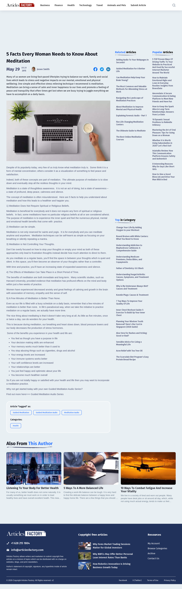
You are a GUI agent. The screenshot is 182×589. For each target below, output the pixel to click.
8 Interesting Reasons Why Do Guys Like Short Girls (163, 173)
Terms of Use (152, 585)
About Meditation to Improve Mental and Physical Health (130, 108)
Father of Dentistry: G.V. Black (130, 269)
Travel (99, 5)
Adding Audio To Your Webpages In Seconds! (131, 61)
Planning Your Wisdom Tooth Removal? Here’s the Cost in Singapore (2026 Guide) (130, 328)
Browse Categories (157, 553)
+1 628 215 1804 (18, 547)
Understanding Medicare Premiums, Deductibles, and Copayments (129, 260)
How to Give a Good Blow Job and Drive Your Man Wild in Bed (163, 183)
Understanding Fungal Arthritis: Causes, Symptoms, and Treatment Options (131, 278)
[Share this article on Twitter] (102, 69)
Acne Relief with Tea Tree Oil (129, 355)
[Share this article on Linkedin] (108, 69)
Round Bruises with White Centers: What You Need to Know (132, 238)
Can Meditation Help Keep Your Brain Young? (131, 79)
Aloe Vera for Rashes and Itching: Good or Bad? (132, 338)
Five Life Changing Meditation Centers (130, 123)
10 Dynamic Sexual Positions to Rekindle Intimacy (162, 126)
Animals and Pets (116, 5)
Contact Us (153, 563)
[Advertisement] (91, 28)
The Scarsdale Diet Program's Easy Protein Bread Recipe (130, 362)
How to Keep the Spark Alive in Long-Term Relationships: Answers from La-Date (163, 113)
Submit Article (138, 5)
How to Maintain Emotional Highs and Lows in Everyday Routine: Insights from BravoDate (162, 83)
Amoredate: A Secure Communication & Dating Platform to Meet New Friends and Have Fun (164, 99)
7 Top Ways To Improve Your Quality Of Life (129, 306)
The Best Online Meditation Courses (129, 138)
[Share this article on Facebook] (95, 69)
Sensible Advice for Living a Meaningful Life (129, 347)
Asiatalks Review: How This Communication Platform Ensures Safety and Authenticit (163, 161)
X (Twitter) (137, 585)
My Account (154, 548)
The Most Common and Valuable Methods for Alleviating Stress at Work (132, 89)
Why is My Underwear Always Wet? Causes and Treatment (130, 288)
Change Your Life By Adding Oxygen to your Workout (129, 229)
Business (45, 5)
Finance (59, 5)
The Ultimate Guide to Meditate (131, 131)
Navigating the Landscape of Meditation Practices (130, 99)
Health (71, 5)
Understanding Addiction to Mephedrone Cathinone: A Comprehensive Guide (129, 249)
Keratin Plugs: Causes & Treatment (127, 297)
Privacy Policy (170, 585)
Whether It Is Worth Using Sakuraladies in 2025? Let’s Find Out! (162, 149)
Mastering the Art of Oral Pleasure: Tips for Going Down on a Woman (163, 137)
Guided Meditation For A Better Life (131, 70)
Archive (151, 558)
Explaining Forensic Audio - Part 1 (132, 116)
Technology (85, 5)
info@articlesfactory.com (25, 554)
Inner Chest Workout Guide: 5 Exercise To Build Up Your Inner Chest (131, 317)
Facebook (123, 585)
